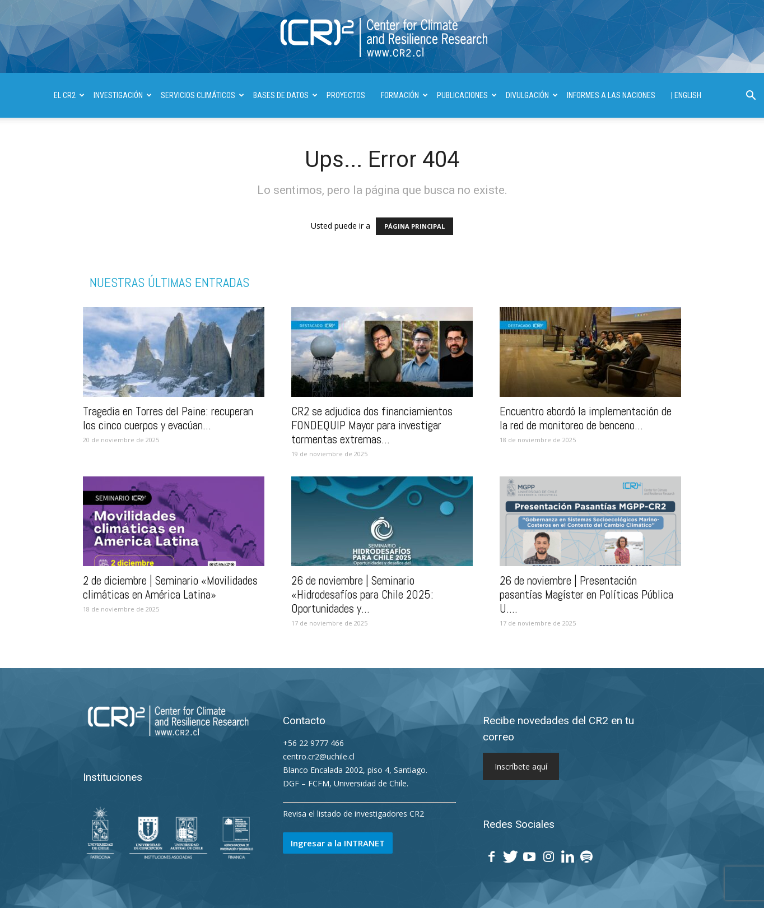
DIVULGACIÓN (532, 95)
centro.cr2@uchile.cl (319, 756)
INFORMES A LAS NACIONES (611, 95)
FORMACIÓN (404, 95)
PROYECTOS (346, 95)
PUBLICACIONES (467, 95)
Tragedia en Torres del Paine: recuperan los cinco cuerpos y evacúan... (168, 418)
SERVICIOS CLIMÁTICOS (202, 95)
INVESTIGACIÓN (123, 95)
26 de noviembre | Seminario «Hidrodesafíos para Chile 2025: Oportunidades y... (362, 594)
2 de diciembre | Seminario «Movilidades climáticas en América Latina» (170, 587)
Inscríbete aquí (521, 766)
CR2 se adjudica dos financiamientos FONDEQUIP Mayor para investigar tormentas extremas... (372, 425)
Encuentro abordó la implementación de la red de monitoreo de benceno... (586, 418)
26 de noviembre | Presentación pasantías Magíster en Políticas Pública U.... (586, 594)
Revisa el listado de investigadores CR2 (353, 813)
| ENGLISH (686, 95)
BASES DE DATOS (285, 95)
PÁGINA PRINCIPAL (414, 226)
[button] (750, 96)
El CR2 (69, 95)
